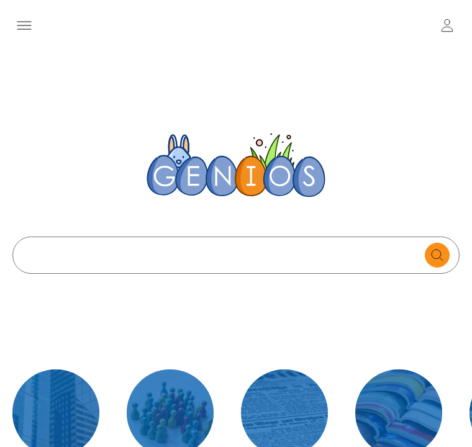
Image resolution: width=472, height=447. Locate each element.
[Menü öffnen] (24, 25)
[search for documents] (437, 255)
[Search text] (222, 255)
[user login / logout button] (447, 25)
